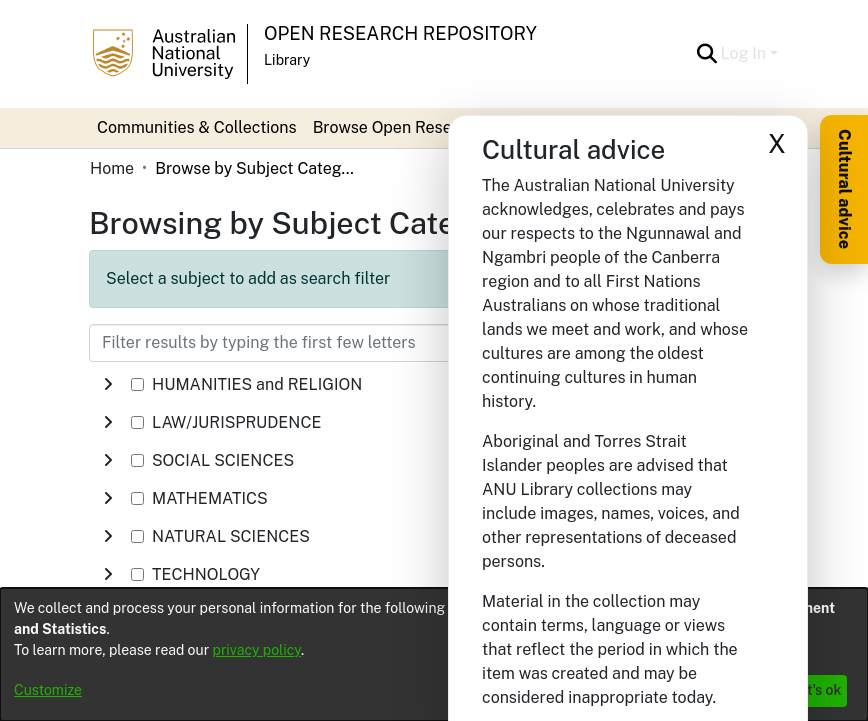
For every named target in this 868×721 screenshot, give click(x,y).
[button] (707, 54)
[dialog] (434, 654)
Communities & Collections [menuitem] (197, 127)
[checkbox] (137, 384)
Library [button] (287, 60)
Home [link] (112, 168)
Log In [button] (745, 53)
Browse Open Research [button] (399, 127)
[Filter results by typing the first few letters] (334, 343)
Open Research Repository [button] (400, 33)
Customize (48, 690)
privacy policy (257, 650)
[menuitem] (405, 128)
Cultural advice (844, 189)
